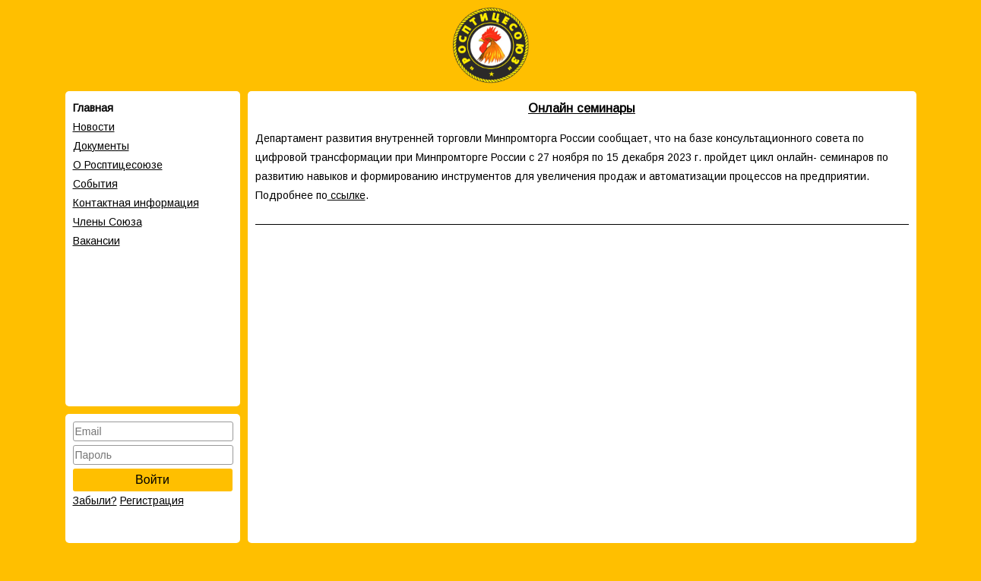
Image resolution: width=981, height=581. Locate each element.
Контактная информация (136, 203)
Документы (101, 146)
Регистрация (152, 500)
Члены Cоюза (107, 222)
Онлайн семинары (581, 108)
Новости (94, 127)
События (95, 184)
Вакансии (96, 241)
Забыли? (95, 500)
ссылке (347, 195)
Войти (152, 479)
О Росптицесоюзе (118, 165)
